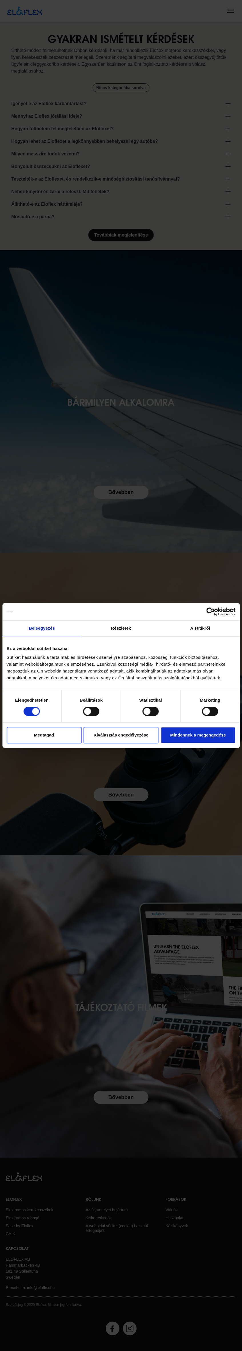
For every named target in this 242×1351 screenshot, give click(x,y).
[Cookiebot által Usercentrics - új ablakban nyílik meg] (210, 611)
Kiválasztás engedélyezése (121, 734)
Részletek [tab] (121, 628)
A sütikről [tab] (200, 628)
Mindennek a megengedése (198, 734)
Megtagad (44, 734)
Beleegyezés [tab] (42, 628)
